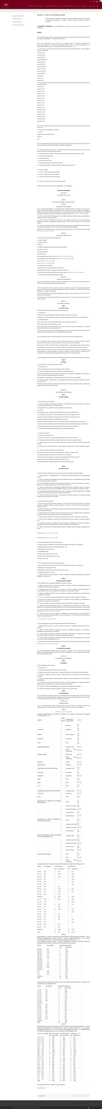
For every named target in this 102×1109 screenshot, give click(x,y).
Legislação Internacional (18, 25)
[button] (97, 6)
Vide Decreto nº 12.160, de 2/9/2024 (80, 213)
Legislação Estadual (17, 21)
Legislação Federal (17, 18)
